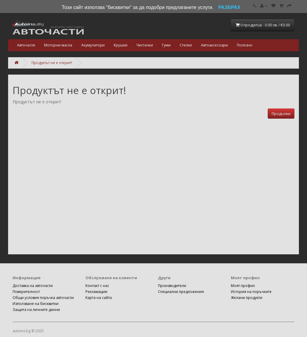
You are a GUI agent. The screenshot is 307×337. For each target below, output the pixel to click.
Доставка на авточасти (33, 285)
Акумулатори (93, 45)
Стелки (186, 45)
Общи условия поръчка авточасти (43, 297)
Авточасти (26, 45)
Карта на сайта (98, 297)
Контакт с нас (97, 285)
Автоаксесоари (214, 45)
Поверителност (26, 291)
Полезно (244, 45)
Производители (172, 285)
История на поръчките (251, 291)
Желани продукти (246, 297)
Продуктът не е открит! (51, 62)
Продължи (281, 113)
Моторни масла (58, 45)
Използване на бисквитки (35, 303)
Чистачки (144, 45)
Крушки (120, 45)
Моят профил (243, 285)
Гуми (166, 45)
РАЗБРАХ (229, 7)
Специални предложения (181, 291)
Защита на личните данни (36, 309)
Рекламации (96, 291)
